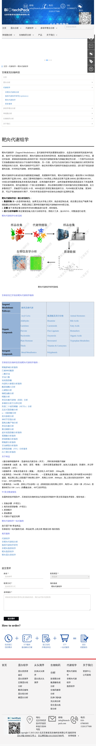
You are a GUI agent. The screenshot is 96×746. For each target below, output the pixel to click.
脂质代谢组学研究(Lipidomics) (16, 96)
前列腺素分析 (8, 416)
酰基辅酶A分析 (8, 387)
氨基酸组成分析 (55, 684)
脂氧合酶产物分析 (10, 423)
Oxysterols (51, 336)
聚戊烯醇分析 (8, 429)
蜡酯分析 (6, 397)
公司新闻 (87, 675)
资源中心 (87, 671)
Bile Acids (74, 321)
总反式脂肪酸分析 (10, 410)
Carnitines (24, 326)
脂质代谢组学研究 (10, 545)
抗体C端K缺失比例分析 (55, 699)
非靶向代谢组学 (72, 680)
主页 (6, 66)
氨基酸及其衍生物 (55, 316)
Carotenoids (52, 326)
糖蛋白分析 (23, 697)
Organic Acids (76, 336)
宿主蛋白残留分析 (55, 707)
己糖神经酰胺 (8, 370)
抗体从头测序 (39, 673)
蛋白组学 (23, 665)
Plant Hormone (26, 341)
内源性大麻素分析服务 (12, 384)
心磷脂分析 (7, 390)
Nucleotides (25, 336)
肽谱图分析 (55, 679)
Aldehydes (24, 321)
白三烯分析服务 (9, 452)
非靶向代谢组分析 (12, 92)
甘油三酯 (6, 377)
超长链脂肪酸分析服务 (12, 432)
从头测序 (39, 665)
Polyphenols (52, 352)
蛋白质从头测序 (39, 680)
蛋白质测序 (23, 679)
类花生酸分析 (8, 426)
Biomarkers (75, 331)
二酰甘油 (6, 374)
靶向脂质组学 (8, 551)
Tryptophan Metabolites (80, 341)
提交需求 (11, 619)
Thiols (23, 346)
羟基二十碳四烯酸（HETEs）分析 (17, 406)
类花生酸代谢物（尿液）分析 (15, 400)
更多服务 (8, 104)
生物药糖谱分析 (55, 692)
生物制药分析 (8, 119)
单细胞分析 (7, 113)
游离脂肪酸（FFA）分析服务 (14, 449)
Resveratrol (52, 341)
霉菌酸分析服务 (9, 436)
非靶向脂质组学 (9, 548)
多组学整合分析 (9, 108)
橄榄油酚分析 (8, 393)
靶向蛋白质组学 (9, 555)
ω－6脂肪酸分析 (9, 413)
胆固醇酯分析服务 (10, 439)
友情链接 (73, 736)
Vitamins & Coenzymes (56, 346)
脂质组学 (71, 686)
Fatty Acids (74, 326)
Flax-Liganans (53, 331)
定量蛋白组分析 (23, 684)
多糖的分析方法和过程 (12, 403)
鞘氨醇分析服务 (9, 442)
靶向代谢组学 (10, 100)
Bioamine (51, 321)
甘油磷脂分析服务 (10, 445)
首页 (4, 665)
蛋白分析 (6, 82)
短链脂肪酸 (7, 380)
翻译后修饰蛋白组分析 (23, 692)
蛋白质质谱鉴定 (23, 673)
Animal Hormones (77, 316)
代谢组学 (6, 87)
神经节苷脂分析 (9, 419)
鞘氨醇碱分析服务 (10, 367)
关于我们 (6, 124)
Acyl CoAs (25, 316)
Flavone (23, 331)
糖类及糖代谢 (27, 308)
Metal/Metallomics (29, 352)
